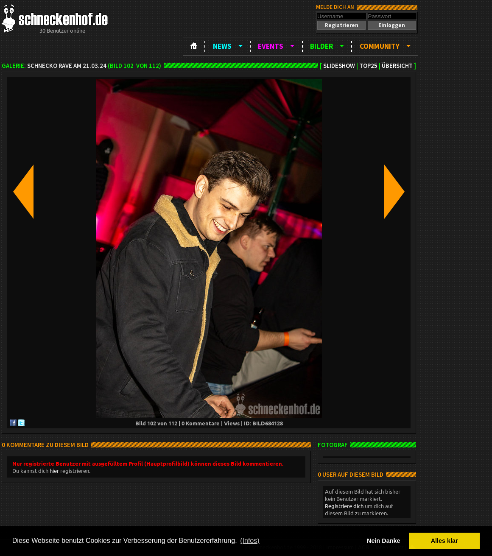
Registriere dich (344, 505)
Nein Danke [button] (383, 540)
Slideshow (339, 66)
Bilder (321, 46)
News (222, 46)
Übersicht (397, 66)
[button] (341, 25)
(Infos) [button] (249, 540)
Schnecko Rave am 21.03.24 (66, 66)
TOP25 (368, 66)
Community (380, 46)
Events (270, 46)
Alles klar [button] (444, 540)
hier (54, 470)
